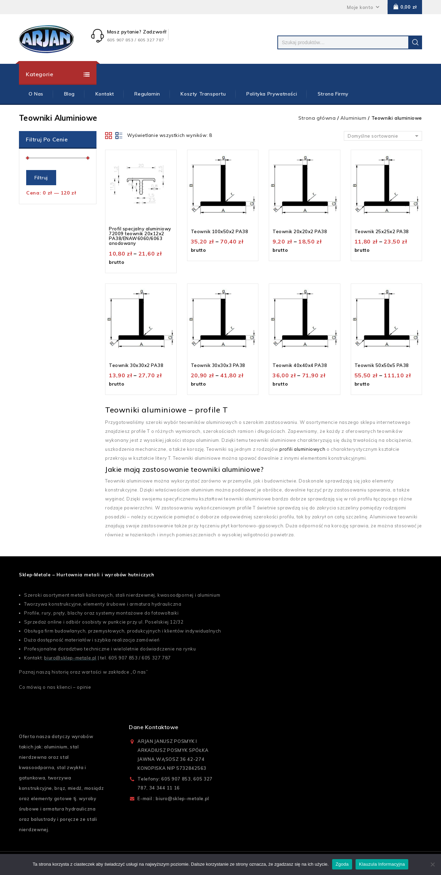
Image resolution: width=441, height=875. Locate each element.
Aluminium (353, 118)
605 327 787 (156, 657)
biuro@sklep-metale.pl (70, 657)
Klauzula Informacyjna (382, 864)
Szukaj (415, 42)
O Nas (36, 94)
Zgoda (342, 864)
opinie (84, 687)
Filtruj (41, 178)
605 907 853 (123, 657)
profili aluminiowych (302, 449)
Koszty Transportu (203, 94)
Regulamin (147, 94)
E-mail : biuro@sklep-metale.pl (173, 798)
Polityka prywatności (271, 94)
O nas (139, 672)
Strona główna (317, 118)
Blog (69, 94)
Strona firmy (333, 94)
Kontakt (104, 94)
